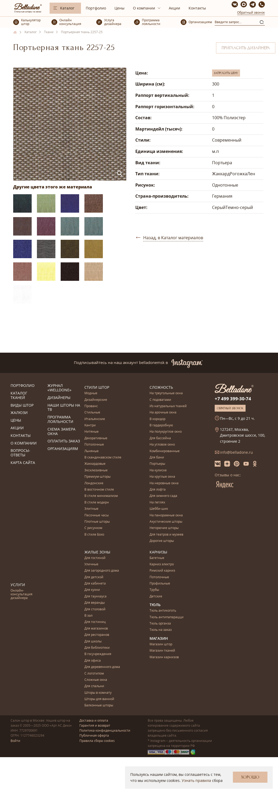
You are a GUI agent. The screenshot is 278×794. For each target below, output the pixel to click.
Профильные (160, 584)
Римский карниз (162, 571)
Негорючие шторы (164, 528)
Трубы (154, 590)
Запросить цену (226, 73)
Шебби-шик (159, 509)
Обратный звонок (251, 12)
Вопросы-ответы (20, 452)
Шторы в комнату (98, 693)
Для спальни (94, 686)
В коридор (157, 419)
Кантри (90, 425)
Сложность (161, 387)
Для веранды (94, 603)
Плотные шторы (97, 522)
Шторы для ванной (99, 699)
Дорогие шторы (162, 541)
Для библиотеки (97, 648)
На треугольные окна (166, 393)
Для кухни (92, 590)
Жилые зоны (97, 552)
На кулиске (158, 470)
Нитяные (91, 432)
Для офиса (92, 661)
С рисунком (93, 528)
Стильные (92, 413)
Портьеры (157, 464)
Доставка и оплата (93, 720)
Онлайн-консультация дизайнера (21, 594)
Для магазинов (96, 629)
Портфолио (96, 8)
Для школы (93, 641)
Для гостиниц (95, 622)
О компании (144, 8)
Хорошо (250, 777)
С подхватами (160, 400)
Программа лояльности (60, 419)
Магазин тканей (162, 651)
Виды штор (22, 405)
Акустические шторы (166, 522)
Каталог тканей (19, 395)
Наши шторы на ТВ (63, 407)
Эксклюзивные (96, 470)
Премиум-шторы (97, 477)
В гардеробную (161, 425)
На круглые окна (162, 477)
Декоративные (95, 438)
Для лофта (158, 490)
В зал (88, 616)
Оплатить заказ (63, 441)
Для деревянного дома (102, 667)
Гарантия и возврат (94, 725)
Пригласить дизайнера (246, 48)
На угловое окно (162, 445)
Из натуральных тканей (168, 406)
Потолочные (94, 445)
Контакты (197, 8)
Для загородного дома (101, 571)
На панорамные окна (166, 515)
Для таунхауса (95, 596)
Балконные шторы (98, 705)
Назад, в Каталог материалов (173, 238)
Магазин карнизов (164, 657)
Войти (15, 740)
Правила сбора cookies (97, 740)
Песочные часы (96, 515)
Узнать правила (196, 780)
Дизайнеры (58, 398)
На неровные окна (164, 483)
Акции (174, 8)
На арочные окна (163, 413)
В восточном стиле (99, 490)
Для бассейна (160, 438)
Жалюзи (19, 413)
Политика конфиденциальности (104, 730)
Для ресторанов (96, 635)
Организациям (62, 449)
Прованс (91, 406)
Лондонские (93, 483)
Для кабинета (95, 584)
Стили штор (96, 387)
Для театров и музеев (166, 535)
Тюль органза (160, 624)
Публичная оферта (94, 735)
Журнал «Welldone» (59, 387)
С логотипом (94, 674)
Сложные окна (95, 680)
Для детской (93, 577)
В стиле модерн (96, 503)
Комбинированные (165, 451)
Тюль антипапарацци (167, 617)
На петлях (157, 503)
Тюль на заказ (161, 630)
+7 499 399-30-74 (233, 399)
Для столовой (95, 609)
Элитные (91, 509)
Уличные (91, 564)
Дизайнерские (95, 400)
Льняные (91, 451)
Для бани (157, 458)
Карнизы (158, 552)
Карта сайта (23, 463)
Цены (119, 8)
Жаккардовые (95, 464)
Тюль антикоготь (163, 611)
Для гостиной (95, 558)
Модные (90, 393)
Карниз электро (162, 564)
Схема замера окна (61, 431)
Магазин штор (161, 644)
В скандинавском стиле (102, 458)
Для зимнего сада (163, 496)
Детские (156, 596)
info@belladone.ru (236, 452)
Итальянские (94, 419)
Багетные (157, 558)
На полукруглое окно (166, 432)
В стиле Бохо (94, 535)
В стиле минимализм (101, 496)
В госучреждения (97, 654)
